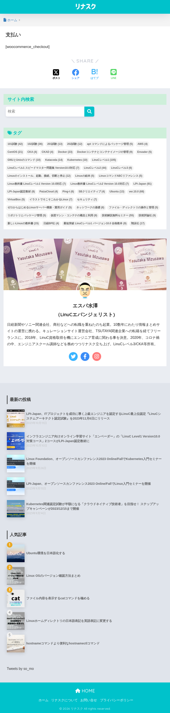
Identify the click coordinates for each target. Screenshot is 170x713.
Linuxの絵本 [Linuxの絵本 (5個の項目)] (84, 175)
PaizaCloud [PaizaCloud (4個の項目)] (48, 191)
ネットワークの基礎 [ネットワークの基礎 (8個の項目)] (90, 207)
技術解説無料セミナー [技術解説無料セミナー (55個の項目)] (118, 215)
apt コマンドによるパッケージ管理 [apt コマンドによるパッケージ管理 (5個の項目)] (110, 144)
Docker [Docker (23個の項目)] (65, 151)
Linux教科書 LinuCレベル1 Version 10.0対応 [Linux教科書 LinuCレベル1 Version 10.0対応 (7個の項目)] (37, 183)
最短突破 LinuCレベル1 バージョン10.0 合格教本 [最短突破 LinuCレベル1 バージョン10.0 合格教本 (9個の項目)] (95, 223)
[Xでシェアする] (56, 75)
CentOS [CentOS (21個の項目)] (15, 151)
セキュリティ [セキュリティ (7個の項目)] (87, 199)
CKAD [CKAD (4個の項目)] (47, 151)
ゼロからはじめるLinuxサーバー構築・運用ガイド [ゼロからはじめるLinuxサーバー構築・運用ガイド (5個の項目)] (40, 207)
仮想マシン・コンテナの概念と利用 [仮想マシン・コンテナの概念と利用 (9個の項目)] (74, 215)
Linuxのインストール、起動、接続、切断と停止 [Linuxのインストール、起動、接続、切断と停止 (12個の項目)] (39, 175)
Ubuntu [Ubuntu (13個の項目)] (117, 191)
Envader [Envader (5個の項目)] (144, 151)
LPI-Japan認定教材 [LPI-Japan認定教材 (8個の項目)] (21, 191)
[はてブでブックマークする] (95, 75)
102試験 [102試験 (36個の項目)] (35, 144)
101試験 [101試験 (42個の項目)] (15, 144)
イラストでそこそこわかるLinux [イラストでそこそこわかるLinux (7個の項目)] (50, 199)
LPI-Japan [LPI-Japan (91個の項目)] (142, 183)
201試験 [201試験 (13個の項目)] (54, 144)
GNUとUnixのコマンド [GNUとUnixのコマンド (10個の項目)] (24, 159)
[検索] (89, 112)
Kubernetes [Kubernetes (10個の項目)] (77, 159)
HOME (85, 691)
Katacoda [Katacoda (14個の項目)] (54, 159)
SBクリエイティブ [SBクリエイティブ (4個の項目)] (92, 191)
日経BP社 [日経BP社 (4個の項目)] (51, 223)
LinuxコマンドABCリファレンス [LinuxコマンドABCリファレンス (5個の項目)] (120, 175)
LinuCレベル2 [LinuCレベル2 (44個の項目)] (95, 167)
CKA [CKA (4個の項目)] (32, 151)
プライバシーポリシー (116, 700)
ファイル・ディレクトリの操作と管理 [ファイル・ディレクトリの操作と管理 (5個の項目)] (133, 207)
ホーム (43, 700)
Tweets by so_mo (20, 669)
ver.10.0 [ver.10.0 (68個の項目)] (136, 191)
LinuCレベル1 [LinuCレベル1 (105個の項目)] (104, 159)
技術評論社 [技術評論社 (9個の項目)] (147, 215)
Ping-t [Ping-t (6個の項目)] (68, 191)
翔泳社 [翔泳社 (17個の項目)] (138, 223)
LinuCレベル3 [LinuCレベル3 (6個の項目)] (121, 167)
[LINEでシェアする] (113, 75)
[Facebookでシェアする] (75, 75)
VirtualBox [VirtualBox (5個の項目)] (16, 199)
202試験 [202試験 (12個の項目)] (74, 144)
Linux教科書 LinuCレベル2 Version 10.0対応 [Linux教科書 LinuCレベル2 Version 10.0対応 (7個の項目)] (99, 183)
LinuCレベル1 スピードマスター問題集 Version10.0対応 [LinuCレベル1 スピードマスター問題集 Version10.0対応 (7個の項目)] (43, 167)
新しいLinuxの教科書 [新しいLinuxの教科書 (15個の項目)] (23, 223)
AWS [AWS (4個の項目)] (142, 144)
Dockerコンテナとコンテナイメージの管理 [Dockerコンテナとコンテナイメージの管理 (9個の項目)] (105, 151)
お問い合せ (88, 700)
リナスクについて (64, 700)
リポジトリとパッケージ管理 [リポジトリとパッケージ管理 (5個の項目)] (27, 215)
